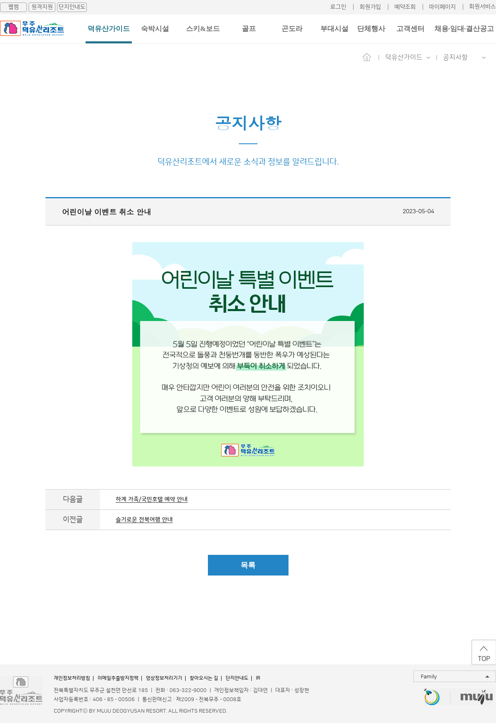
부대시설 (334, 29)
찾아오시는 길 (204, 678)
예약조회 (405, 7)
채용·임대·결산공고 (464, 29)
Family (429, 677)
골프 (249, 29)
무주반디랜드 (432, 697)
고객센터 (410, 29)
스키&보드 (203, 29)
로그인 (338, 7)
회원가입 (370, 7)
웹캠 (13, 7)
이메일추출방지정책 (118, 678)
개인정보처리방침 (72, 678)
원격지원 (42, 7)
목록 (248, 565)
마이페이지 (442, 7)
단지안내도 (72, 7)
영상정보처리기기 (164, 678)
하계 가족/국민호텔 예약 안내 (152, 499)
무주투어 (476, 697)
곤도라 (292, 29)
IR (258, 678)
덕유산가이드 (109, 29)
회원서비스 (482, 7)
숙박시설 (155, 29)
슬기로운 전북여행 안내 (144, 519)
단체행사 (371, 29)
